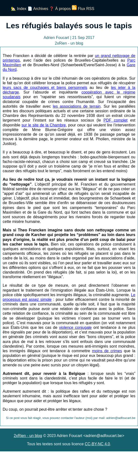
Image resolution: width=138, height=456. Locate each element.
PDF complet (115, 120)
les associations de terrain (77, 106)
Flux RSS (83, 9)
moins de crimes (107, 351)
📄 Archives (38, 9)
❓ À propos (60, 9)
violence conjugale (75, 327)
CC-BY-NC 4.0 (97, 444)
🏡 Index (19, 9)
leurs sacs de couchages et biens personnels (45, 88)
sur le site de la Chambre (43, 125)
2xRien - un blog (28, 436)
